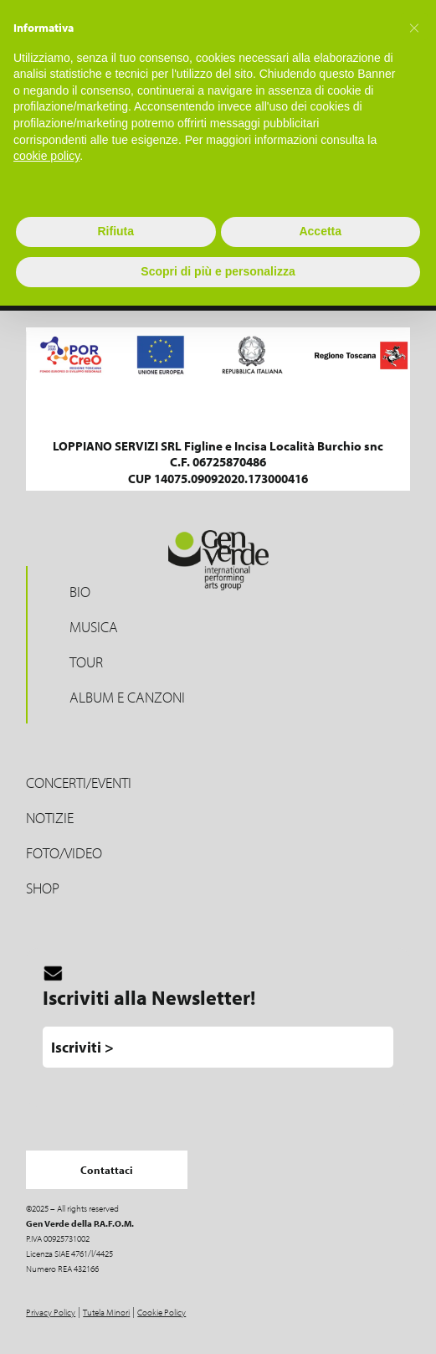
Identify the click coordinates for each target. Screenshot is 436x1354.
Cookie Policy (161, 1312)
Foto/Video (64, 852)
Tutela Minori (106, 1312)
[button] (414, 26)
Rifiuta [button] (115, 231)
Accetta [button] (320, 231)
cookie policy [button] (46, 155)
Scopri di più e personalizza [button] (218, 271)
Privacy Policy (50, 1312)
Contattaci (106, 1169)
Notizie (50, 817)
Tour (86, 662)
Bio (79, 591)
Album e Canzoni (127, 697)
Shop (42, 888)
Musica (93, 626)
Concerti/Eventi (78, 782)
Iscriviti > (82, 1047)
